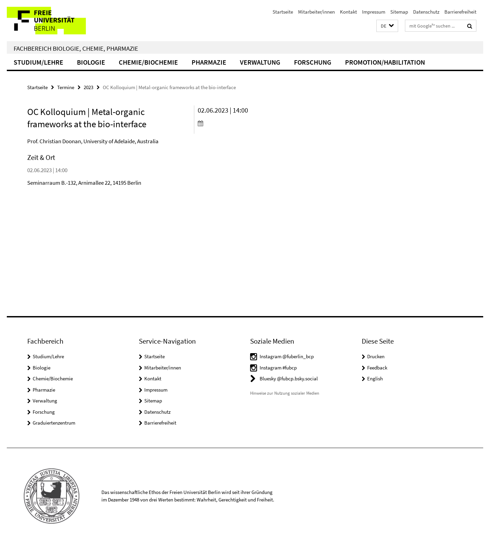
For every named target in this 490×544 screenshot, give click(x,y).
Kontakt (348, 12)
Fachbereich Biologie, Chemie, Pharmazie (76, 48)
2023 (88, 87)
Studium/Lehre (38, 62)
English (375, 378)
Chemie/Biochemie (148, 62)
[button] (387, 26)
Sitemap (399, 12)
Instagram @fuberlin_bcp (287, 356)
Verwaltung (260, 62)
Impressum (373, 12)
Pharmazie (209, 62)
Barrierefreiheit (460, 12)
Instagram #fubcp (278, 367)
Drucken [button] (376, 356)
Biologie (91, 62)
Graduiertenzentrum (54, 422)
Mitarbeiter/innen (316, 12)
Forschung (312, 62)
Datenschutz (426, 12)
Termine (65, 87)
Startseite (283, 12)
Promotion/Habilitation (385, 62)
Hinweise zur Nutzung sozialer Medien (284, 393)
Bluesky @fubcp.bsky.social (289, 378)
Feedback (377, 367)
